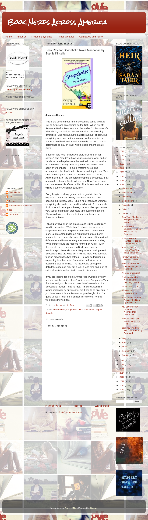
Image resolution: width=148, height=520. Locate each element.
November (127, 192)
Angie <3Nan (71, 508)
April (124, 342)
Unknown (13, 216)
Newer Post (53, 405)
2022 (122, 168)
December (127, 188)
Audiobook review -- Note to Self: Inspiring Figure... (131, 279)
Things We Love (65, 36)
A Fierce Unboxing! (131, 273)
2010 (122, 389)
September (127, 201)
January (126, 355)
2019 (122, 180)
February (126, 351)
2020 (122, 176)
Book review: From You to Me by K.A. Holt (131, 321)
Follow (9, 114)
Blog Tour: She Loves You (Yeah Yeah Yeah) (132, 219)
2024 (122, 159)
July (124, 209)
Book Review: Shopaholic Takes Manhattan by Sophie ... (131, 230)
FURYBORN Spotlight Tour (129, 291)
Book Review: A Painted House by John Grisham (131, 241)
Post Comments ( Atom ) (70, 412)
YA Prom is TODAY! (131, 286)
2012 (122, 381)
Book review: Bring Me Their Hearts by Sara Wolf (132, 330)
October (126, 197)
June (124, 213)
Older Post (102, 405)
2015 (122, 369)
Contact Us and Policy (91, 36)
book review (59, 309)
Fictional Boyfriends (41, 36)
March (125, 346)
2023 (122, 164)
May (124, 338)
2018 (122, 184)
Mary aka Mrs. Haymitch (20, 207)
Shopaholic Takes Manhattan (80, 309)
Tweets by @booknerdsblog (19, 91)
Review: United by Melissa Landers (131, 258)
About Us (22, 36)
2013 (122, 377)
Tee (10, 211)
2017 (122, 360)
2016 (122, 364)
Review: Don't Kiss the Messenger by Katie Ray (131, 266)
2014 (122, 373)
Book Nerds (14, 193)
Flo (10, 198)
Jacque (12, 202)
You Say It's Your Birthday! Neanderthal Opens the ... (130, 311)
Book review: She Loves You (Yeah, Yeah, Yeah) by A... (132, 250)
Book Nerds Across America (57, 22)
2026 (122, 151)
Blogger (94, 508)
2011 (122, 385)
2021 (122, 172)
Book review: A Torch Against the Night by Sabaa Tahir (131, 300)
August (125, 205)
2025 (122, 155)
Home (8, 36)
